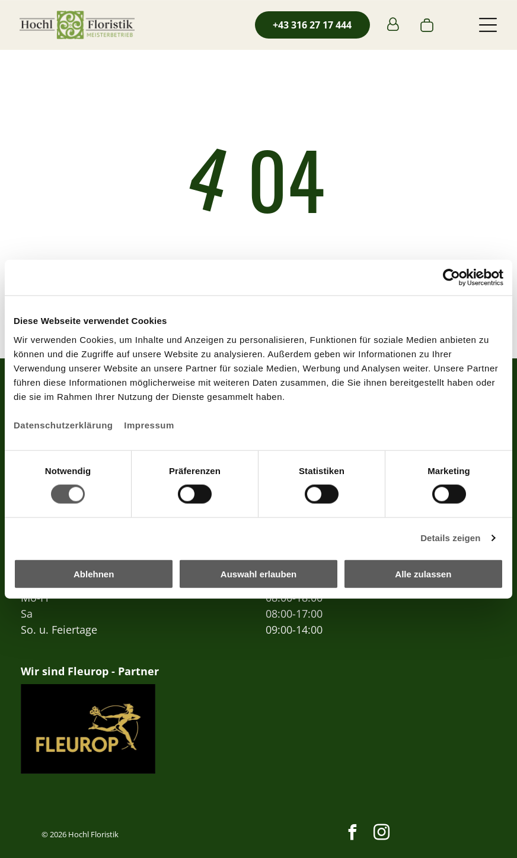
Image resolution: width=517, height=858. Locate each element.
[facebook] (353, 834)
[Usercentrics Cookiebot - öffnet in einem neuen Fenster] (451, 278)
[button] (488, 25)
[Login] (392, 25)
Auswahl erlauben (258, 574)
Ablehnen (94, 574)
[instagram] (382, 834)
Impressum (149, 425)
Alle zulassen (423, 574)
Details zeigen (450, 538)
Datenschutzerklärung (63, 425)
